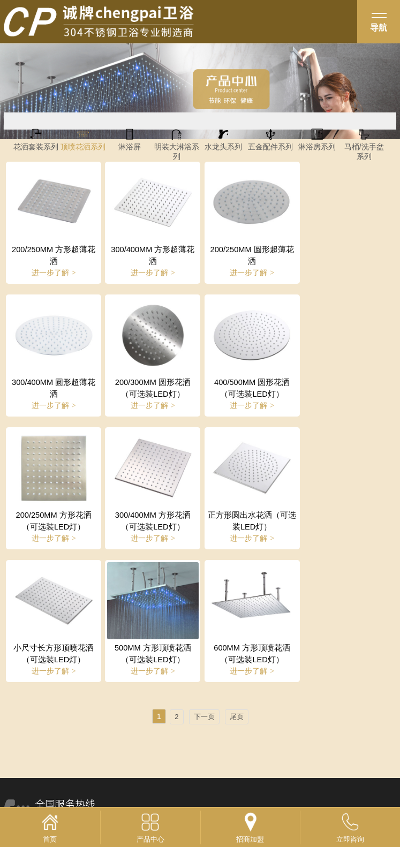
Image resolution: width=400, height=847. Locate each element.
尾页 (237, 582)
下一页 (204, 582)
